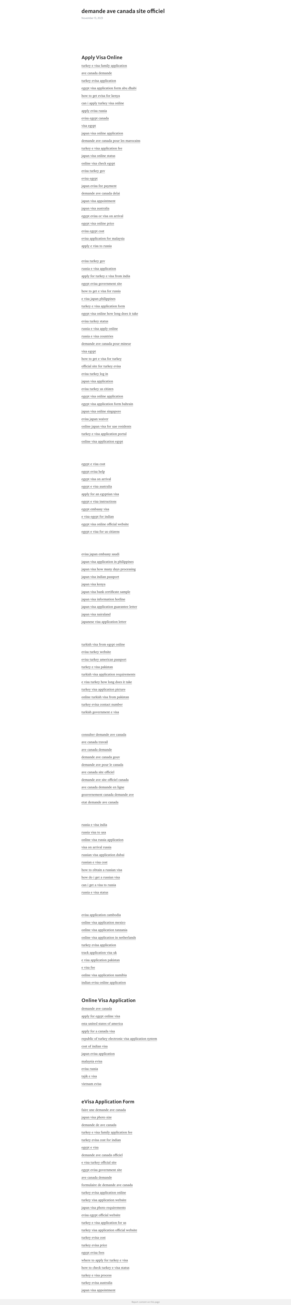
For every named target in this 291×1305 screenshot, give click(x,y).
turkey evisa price (94, 1245)
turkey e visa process (96, 1275)
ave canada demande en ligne (102, 787)
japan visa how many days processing (108, 569)
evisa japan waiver (94, 419)
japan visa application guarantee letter (109, 607)
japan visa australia (95, 208)
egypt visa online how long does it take (109, 314)
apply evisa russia (94, 111)
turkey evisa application (98, 81)
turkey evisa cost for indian (101, 1140)
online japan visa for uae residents (106, 426)
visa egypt (88, 126)
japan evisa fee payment (99, 186)
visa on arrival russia (96, 847)
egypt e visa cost (93, 464)
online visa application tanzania (104, 930)
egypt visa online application (102, 396)
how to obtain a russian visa (101, 870)
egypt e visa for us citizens (100, 532)
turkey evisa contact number (102, 704)
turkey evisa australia (96, 1283)
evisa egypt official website (100, 1215)
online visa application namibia (104, 975)
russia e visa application (98, 269)
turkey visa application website (103, 1200)
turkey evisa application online (103, 1193)
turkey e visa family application (104, 66)
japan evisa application (98, 1054)
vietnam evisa (91, 1084)
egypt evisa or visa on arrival (102, 216)
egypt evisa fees (92, 1253)
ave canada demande (96, 73)
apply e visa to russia (96, 246)
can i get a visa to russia (98, 885)
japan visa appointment (98, 201)
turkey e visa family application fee (106, 1132)
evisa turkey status (94, 321)
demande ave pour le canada (102, 765)
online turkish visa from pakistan (105, 697)
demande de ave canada (98, 1125)
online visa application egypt (102, 441)
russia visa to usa (93, 832)
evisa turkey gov (93, 171)
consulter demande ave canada (103, 735)
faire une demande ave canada (103, 1110)
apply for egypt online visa (100, 1016)
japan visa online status (98, 156)
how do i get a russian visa (100, 877)
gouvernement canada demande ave (107, 795)
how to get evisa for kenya (100, 96)
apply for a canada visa (98, 1031)
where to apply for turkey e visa (104, 1260)
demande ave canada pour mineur (106, 344)
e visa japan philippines (98, 299)
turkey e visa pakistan (97, 667)
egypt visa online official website (105, 524)
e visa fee (88, 967)
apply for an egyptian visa (100, 494)
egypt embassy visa (95, 509)
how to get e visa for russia (101, 291)
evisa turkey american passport (103, 659)
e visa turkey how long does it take (106, 682)
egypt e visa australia (96, 486)
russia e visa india (94, 825)
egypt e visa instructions (98, 501)
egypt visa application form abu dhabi (108, 88)
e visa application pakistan (100, 960)
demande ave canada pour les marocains (110, 141)
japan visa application (97, 381)
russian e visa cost (94, 862)
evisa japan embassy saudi (100, 554)
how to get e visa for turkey (101, 359)
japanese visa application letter (103, 622)
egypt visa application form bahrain (107, 404)
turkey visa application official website (109, 1230)
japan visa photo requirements (103, 1208)
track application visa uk (99, 953)
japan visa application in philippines (107, 562)
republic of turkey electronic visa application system (119, 1039)
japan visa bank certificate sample (105, 592)
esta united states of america (102, 1024)
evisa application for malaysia (103, 238)
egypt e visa (90, 1147)
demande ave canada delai (100, 193)
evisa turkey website (96, 652)
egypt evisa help (93, 472)
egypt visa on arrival (96, 479)
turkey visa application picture (103, 689)
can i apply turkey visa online (102, 103)
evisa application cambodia (101, 915)
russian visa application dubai (102, 855)
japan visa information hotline (103, 599)
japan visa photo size (96, 1117)
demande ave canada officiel (102, 1155)
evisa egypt (89, 178)
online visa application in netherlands (108, 937)
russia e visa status (94, 892)
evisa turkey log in (94, 374)
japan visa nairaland (96, 614)
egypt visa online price (97, 223)
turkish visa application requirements (108, 674)
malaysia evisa (91, 1061)
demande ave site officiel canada (105, 780)
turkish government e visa (100, 712)
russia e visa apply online (99, 329)
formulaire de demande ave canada (107, 1185)
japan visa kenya (93, 584)
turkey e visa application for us (103, 1223)
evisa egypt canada (95, 118)
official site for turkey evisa (101, 366)
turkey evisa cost (93, 1237)
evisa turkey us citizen (97, 389)
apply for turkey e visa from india (105, 276)
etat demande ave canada (99, 802)
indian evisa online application (103, 982)
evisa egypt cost (92, 231)
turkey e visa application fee (101, 148)
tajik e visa (89, 1076)
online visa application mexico (103, 922)
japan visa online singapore (101, 411)
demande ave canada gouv (100, 757)
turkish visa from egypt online (103, 644)
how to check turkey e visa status (105, 1268)
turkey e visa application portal (104, 434)
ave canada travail (94, 742)
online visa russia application (102, 840)
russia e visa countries (97, 336)
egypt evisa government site (101, 284)
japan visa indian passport (100, 577)
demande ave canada (96, 1008)
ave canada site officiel (97, 772)
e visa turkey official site (99, 1162)
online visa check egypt (98, 163)
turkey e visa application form (103, 306)
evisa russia (89, 1069)
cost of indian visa (94, 1046)
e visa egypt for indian (97, 516)
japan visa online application (102, 133)
